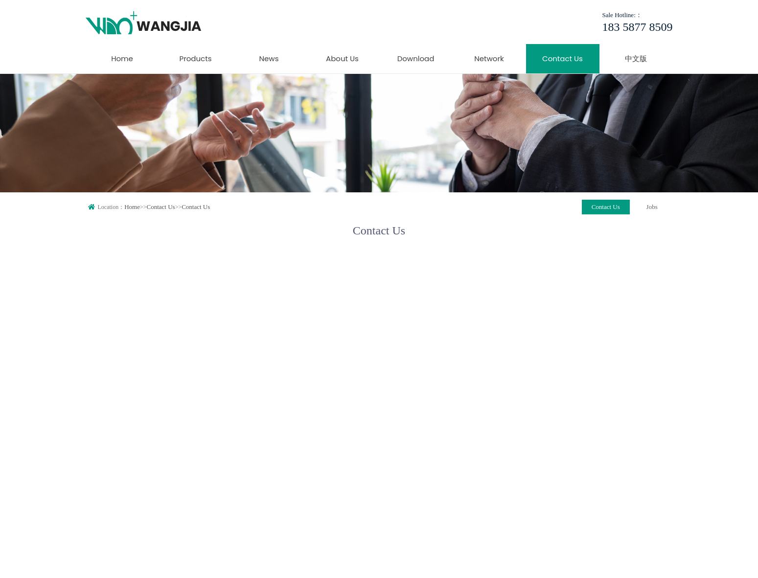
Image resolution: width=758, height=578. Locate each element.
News (269, 58)
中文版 (636, 58)
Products (195, 58)
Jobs (652, 206)
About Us (342, 58)
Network (489, 58)
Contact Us (562, 58)
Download (416, 58)
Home (122, 58)
